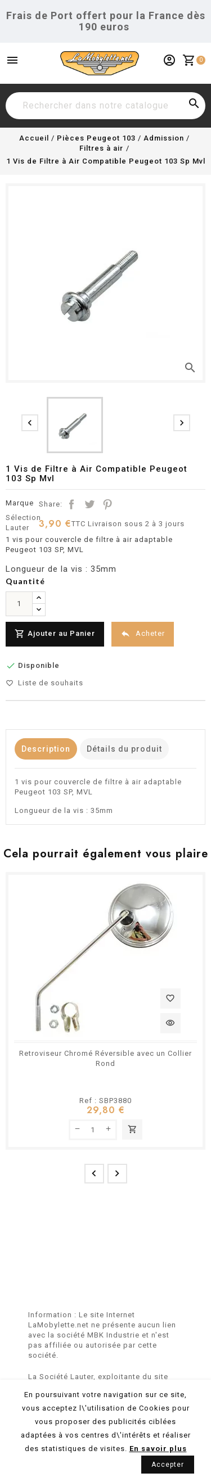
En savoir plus (158, 1448)
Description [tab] (45, 748)
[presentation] (29, 422)
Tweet (89, 504)
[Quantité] (19, 603)
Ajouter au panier (132, 1129)
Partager (71, 504)
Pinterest (107, 504)
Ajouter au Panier (55, 634)
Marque (20, 503)
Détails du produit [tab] (124, 748)
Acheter (142, 634)
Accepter (167, 1465)
